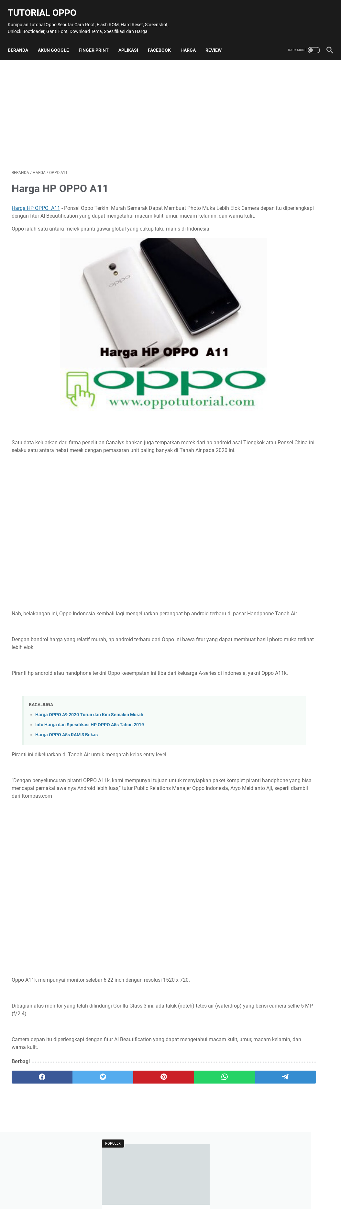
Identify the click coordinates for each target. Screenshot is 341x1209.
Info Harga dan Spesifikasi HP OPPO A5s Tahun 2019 (89, 757)
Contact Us (151, 1185)
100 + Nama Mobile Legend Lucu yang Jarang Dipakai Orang (284, 134)
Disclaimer (179, 1185)
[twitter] (75, 1117)
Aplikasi (132, 47)
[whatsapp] (160, 1117)
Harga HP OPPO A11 (36, 209)
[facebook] (33, 1117)
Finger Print (97, 47)
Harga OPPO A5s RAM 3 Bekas (66, 767)
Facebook (163, 47)
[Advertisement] (118, 114)
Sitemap (125, 1185)
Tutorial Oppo (46, 6)
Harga (192, 47)
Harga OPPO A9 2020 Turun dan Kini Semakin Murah (89, 747)
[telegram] (202, 1117)
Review (217, 47)
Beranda (22, 47)
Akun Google (57, 47)
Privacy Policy (210, 1185)
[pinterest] (117, 1117)
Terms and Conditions (252, 1185)
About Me (100, 1185)
